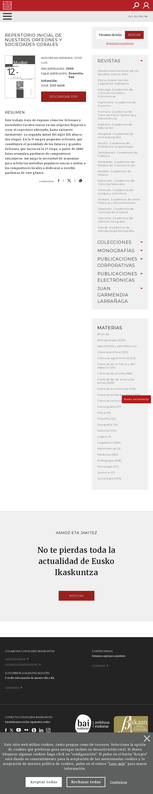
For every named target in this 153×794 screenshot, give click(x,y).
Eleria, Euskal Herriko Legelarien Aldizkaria (113, 82)
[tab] (120, 61)
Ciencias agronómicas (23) (116, 358)
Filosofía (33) (106, 418)
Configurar (118, 782)
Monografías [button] (120, 250)
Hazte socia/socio (136, 399)
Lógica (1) (104, 436)
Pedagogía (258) (109, 460)
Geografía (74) (107, 424)
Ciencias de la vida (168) (115, 373)
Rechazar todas (86, 782)
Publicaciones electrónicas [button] (120, 277)
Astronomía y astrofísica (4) (117, 346)
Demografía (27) (109, 406)
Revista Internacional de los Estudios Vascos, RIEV (118, 72)
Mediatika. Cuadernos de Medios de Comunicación (117, 163)
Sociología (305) (109, 478)
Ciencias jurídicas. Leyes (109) (118, 394)
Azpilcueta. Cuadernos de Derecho (117, 104)
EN (145, 17)
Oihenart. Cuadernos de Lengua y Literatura (116, 191)
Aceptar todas (43, 782)
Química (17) (106, 472)
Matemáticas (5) (109, 448)
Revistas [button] (120, 61)
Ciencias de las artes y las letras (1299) (115, 381)
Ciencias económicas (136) (116, 388)
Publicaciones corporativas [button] (120, 262)
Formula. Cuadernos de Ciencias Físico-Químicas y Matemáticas (117, 115)
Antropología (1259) (111, 340)
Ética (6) (103, 334)
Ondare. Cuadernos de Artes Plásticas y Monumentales (119, 201)
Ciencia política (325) (112, 352)
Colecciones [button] (120, 242)
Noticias (76, 595)
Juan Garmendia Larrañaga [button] (120, 295)
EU (130, 17)
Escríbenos (100, 665)
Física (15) (104, 412)
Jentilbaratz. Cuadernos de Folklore (118, 154)
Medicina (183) (108, 454)
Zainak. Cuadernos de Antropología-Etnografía (116, 229)
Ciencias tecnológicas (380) (117, 400)
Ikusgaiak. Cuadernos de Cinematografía (116, 135)
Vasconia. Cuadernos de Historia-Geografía (115, 219)
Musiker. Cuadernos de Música (115, 173)
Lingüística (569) (109, 442)
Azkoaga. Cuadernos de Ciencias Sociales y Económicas (115, 93)
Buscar (134, 35)
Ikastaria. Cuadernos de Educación (115, 126)
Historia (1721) (107, 430)
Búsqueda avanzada (120, 43)
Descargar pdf (63, 96)
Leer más (117, 764)
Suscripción (13, 687)
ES (135, 17)
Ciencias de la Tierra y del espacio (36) (116, 365)
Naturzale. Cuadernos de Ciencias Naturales (116, 182)
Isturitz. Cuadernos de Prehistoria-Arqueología (116, 145)
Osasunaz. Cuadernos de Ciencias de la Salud (116, 210)
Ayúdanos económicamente (23, 664)
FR (140, 17)
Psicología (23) (108, 466)
